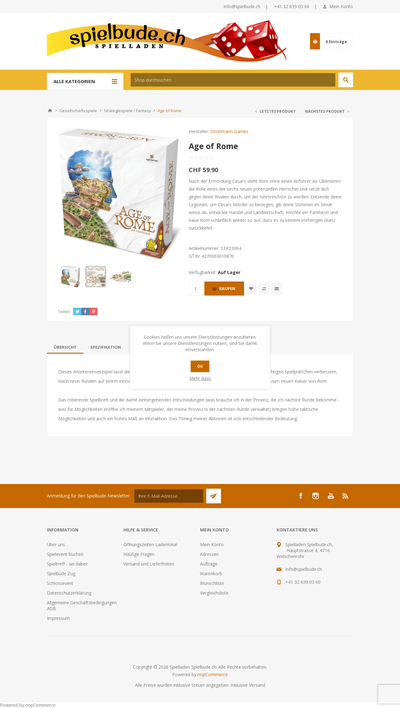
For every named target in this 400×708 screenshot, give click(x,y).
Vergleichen (264, 288)
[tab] (65, 347)
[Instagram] (316, 496)
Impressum (58, 618)
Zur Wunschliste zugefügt (251, 288)
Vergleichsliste (214, 593)
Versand (257, 685)
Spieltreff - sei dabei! (67, 564)
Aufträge (209, 564)
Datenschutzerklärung (69, 593)
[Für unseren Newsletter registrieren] (168, 496)
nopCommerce (213, 674)
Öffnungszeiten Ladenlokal (150, 544)
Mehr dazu (200, 378)
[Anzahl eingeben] (196, 289)
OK (200, 366)
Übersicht (65, 347)
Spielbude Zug (61, 573)
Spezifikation (105, 347)
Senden (213, 496)
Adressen (209, 554)
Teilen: (64, 311)
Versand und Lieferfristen (148, 564)
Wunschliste (212, 583)
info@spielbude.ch (242, 6)
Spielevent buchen (65, 554)
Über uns (56, 544)
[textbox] (233, 80)
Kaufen (227, 288)
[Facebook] (301, 496)
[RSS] (346, 496)
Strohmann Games (229, 131)
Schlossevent (60, 583)
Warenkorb (211, 573)
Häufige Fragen (138, 554)
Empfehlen (276, 288)
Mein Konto (341, 6)
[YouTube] (331, 496)
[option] (70, 276)
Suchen (345, 79)
